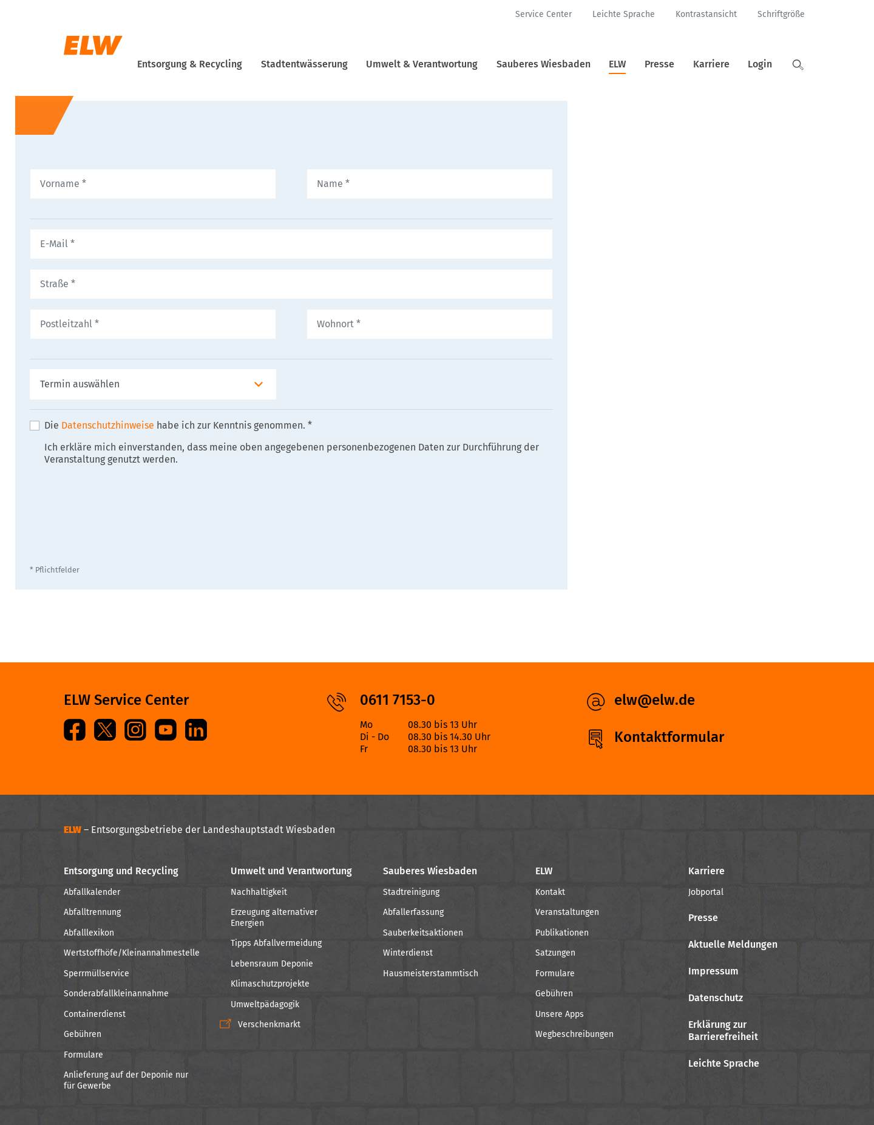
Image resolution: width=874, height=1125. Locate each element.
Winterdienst (408, 953)
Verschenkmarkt (269, 1024)
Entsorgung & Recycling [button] (218, 64)
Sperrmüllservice (96, 973)
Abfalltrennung (92, 912)
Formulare (83, 1055)
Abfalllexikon (89, 933)
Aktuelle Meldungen (732, 944)
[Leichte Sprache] (623, 14)
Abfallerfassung (413, 912)
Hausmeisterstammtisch (430, 973)
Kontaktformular (669, 737)
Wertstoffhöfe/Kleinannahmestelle (132, 953)
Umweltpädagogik (265, 1004)
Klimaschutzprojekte (270, 984)
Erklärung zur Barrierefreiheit (723, 1030)
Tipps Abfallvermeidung (276, 943)
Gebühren (82, 1034)
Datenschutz (715, 998)
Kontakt (550, 892)
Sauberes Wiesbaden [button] (562, 64)
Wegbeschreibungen (574, 1034)
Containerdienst (95, 1014)
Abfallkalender (92, 892)
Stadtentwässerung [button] (329, 64)
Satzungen (555, 953)
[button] (798, 64)
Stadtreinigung (411, 892)
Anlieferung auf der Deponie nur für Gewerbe (126, 1080)
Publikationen (562, 933)
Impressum (713, 971)
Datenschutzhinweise (107, 440)
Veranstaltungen (567, 912)
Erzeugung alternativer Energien (274, 917)
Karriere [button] (718, 64)
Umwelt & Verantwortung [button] (444, 64)
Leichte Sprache (723, 1063)
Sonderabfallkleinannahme (116, 993)
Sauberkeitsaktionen (423, 933)
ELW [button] (632, 64)
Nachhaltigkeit (259, 892)
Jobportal (705, 892)
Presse (670, 64)
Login (763, 64)
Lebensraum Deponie (272, 964)
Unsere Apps (559, 1014)
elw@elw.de (654, 700)
